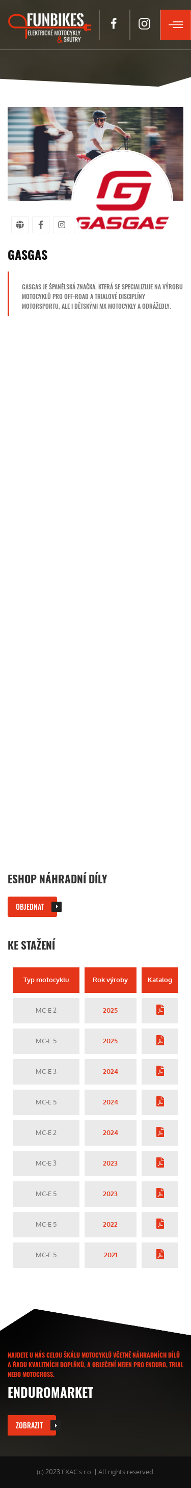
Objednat (30, 906)
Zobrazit (29, 1425)
